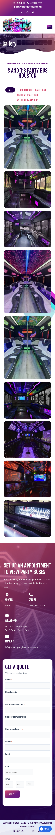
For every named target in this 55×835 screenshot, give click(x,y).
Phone (8, 741)
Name (8, 679)
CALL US (32, 599)
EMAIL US (9, 641)
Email (8, 754)
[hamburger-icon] (49, 27)
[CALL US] (31, 595)
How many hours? (14, 729)
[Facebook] (22, 12)
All (10, 89)
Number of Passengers (16, 717)
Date (7, 766)
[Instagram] (27, 12)
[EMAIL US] (7, 636)
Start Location (12, 692)
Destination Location (15, 704)
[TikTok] (33, 12)
